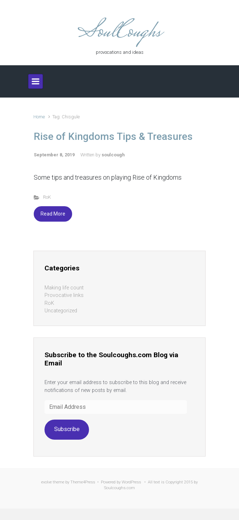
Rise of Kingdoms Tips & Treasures (113, 136)
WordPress (131, 482)
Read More (53, 214)
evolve (46, 482)
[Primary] (35, 81)
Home (39, 116)
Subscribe (67, 429)
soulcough (113, 154)
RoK (47, 197)
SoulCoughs (119, 33)
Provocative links (64, 295)
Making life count (64, 288)
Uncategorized (60, 311)
